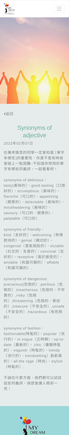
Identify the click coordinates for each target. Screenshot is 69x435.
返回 (8, 114)
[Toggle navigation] (59, 9)
